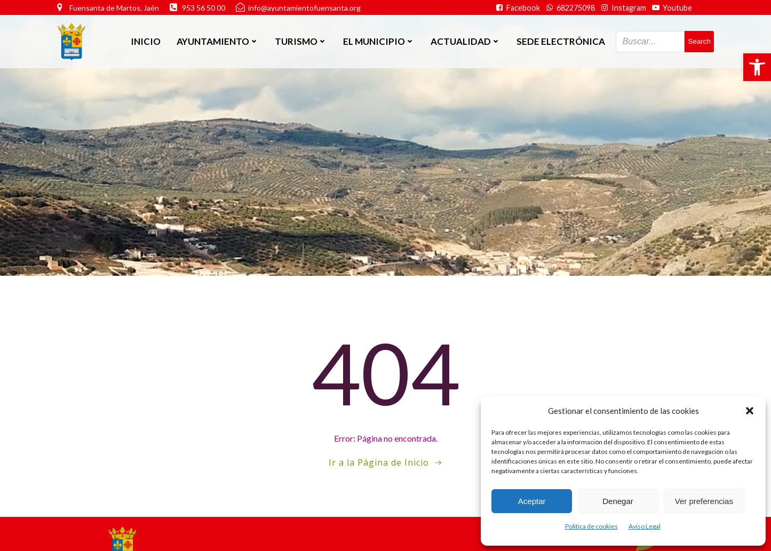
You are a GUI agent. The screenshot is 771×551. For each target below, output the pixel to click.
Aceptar (532, 501)
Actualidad (465, 41)
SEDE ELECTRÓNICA (560, 41)
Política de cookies (591, 526)
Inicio (146, 41)
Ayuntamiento (218, 41)
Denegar (617, 501)
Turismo (301, 41)
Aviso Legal (645, 526)
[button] (757, 67)
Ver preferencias (704, 501)
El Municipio (379, 41)
